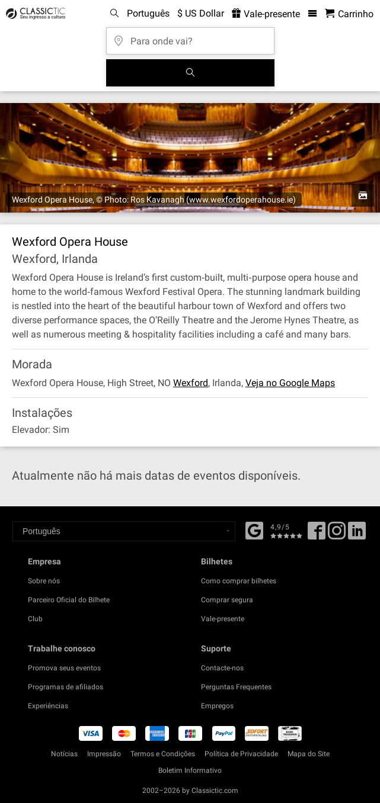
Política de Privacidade (241, 754)
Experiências (48, 706)
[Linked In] (357, 535)
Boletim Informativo (190, 770)
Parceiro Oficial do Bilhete (69, 600)
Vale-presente (222, 619)
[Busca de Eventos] (190, 72)
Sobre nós (44, 581)
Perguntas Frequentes (236, 687)
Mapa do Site (309, 754)
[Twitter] (337, 535)
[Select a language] (123, 531)
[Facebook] (254, 529)
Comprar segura (227, 600)
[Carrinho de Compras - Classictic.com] (349, 14)
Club (35, 619)
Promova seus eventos (64, 668)
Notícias (64, 754)
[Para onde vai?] (190, 37)
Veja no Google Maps (290, 382)
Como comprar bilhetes (238, 581)
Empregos (217, 706)
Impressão (104, 754)
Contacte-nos (222, 668)
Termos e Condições (162, 754)
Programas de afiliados (65, 687)
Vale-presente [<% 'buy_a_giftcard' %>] (266, 14)
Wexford (190, 382)
